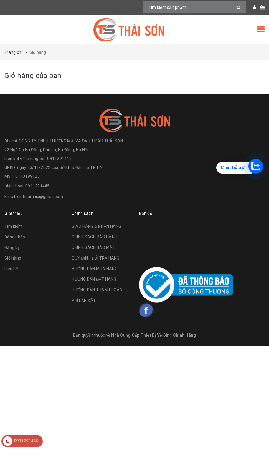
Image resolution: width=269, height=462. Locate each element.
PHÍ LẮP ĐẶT (84, 300)
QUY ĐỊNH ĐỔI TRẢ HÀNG (95, 258)
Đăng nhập (14, 237)
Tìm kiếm (13, 226)
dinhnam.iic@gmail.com (40, 196)
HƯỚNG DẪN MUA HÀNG (95, 268)
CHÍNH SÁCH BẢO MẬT (93, 247)
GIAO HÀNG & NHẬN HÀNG (96, 226)
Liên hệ (11, 268)
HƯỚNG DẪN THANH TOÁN (97, 289)
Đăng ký (12, 247)
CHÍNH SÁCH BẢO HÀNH (94, 237)
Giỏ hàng (12, 258)
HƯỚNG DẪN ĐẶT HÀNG (94, 279)
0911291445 (37, 186)
